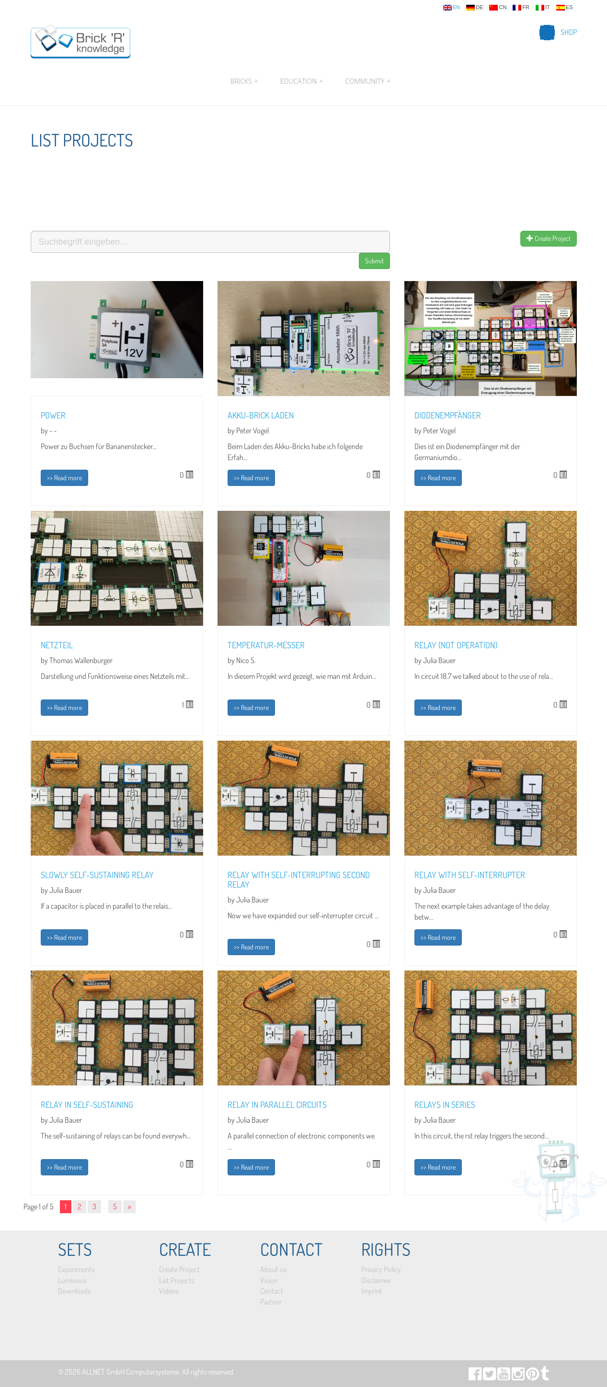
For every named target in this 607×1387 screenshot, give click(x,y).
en (451, 8)
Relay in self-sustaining (87, 1104)
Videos (169, 1291)
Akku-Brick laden (261, 415)
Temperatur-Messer (266, 645)
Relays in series (444, 1104)
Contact (271, 1291)
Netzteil (57, 645)
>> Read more (64, 478)
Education (301, 81)
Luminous (72, 1280)
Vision (269, 1280)
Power (53, 415)
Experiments (76, 1269)
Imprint (371, 1291)
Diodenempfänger (447, 415)
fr (521, 8)
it (543, 8)
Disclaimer (376, 1280)
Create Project (549, 238)
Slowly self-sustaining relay (97, 874)
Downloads (74, 1291)
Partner (271, 1302)
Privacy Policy (381, 1269)
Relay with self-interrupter (469, 874)
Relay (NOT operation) (455, 645)
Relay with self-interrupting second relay (299, 879)
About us (273, 1269)
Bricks (244, 81)
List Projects (176, 1280)
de (474, 8)
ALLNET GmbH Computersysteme (130, 1371)
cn (497, 8)
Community (366, 81)
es (564, 8)
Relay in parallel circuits (277, 1104)
